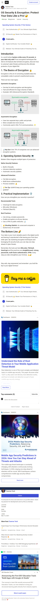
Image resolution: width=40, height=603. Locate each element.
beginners (11, 19)
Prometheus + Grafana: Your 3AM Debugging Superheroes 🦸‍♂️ (20, 545)
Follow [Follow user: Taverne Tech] (20, 495)
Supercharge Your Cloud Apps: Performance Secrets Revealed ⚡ (20, 528)
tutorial (18, 19)
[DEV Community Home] (7, 2)
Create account (33, 2)
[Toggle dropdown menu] (37, 317)
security (25, 19)
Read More (6, 387)
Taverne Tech (9, 7)
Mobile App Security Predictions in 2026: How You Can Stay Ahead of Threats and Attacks (18, 458)
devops (4, 19)
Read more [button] (20, 480)
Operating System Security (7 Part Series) (16, 25)
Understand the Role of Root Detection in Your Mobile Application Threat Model (20, 364)
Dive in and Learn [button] (20, 593)
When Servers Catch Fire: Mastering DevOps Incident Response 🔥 (20, 537)
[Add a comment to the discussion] (21, 400)
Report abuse (25, 406)
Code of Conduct (15, 406)
